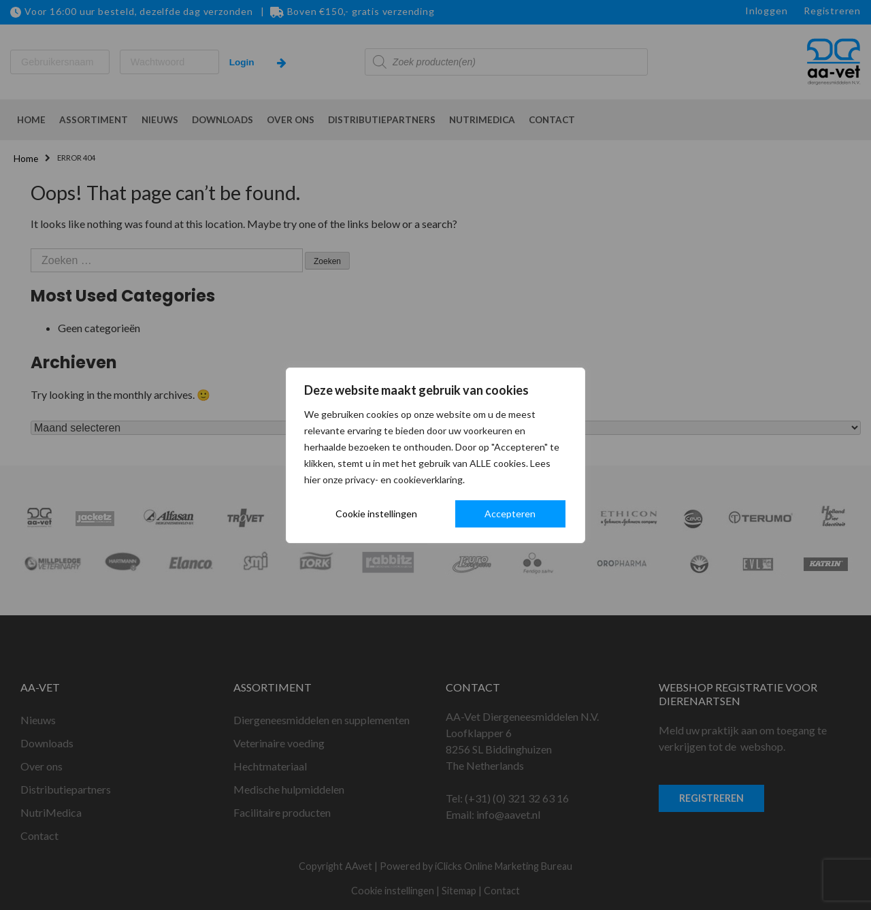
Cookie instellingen (376, 513)
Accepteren (510, 513)
